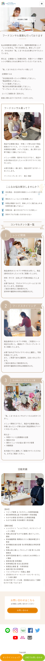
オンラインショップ (11, 657)
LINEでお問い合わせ (33, 657)
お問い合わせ (22, 610)
